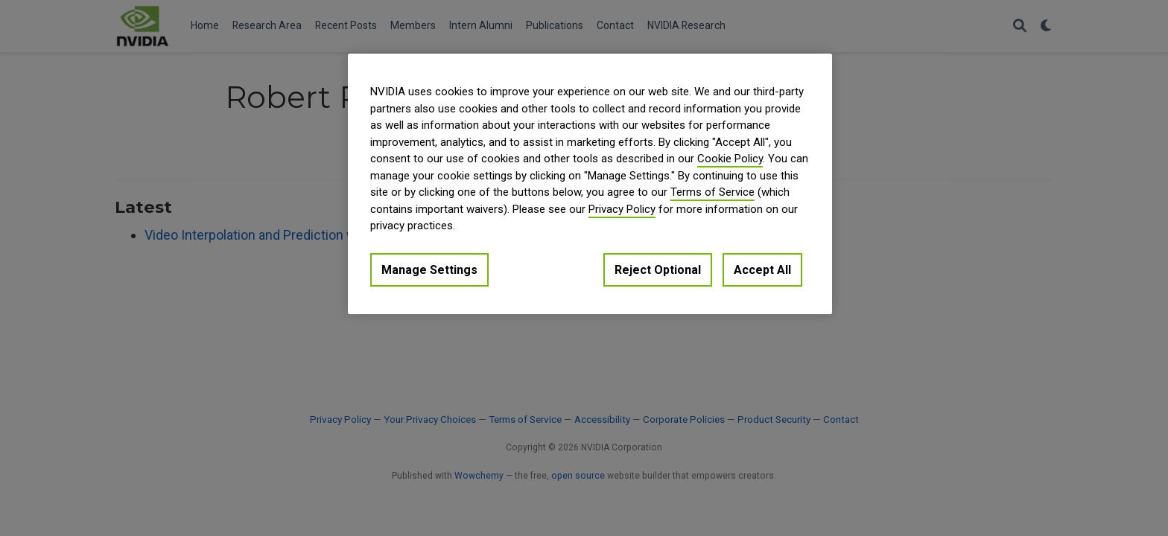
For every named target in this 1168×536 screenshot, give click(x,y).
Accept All (762, 270)
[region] (590, 184)
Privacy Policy (622, 209)
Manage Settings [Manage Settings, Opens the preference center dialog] (429, 270)
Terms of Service (712, 192)
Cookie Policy (730, 158)
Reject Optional (658, 270)
